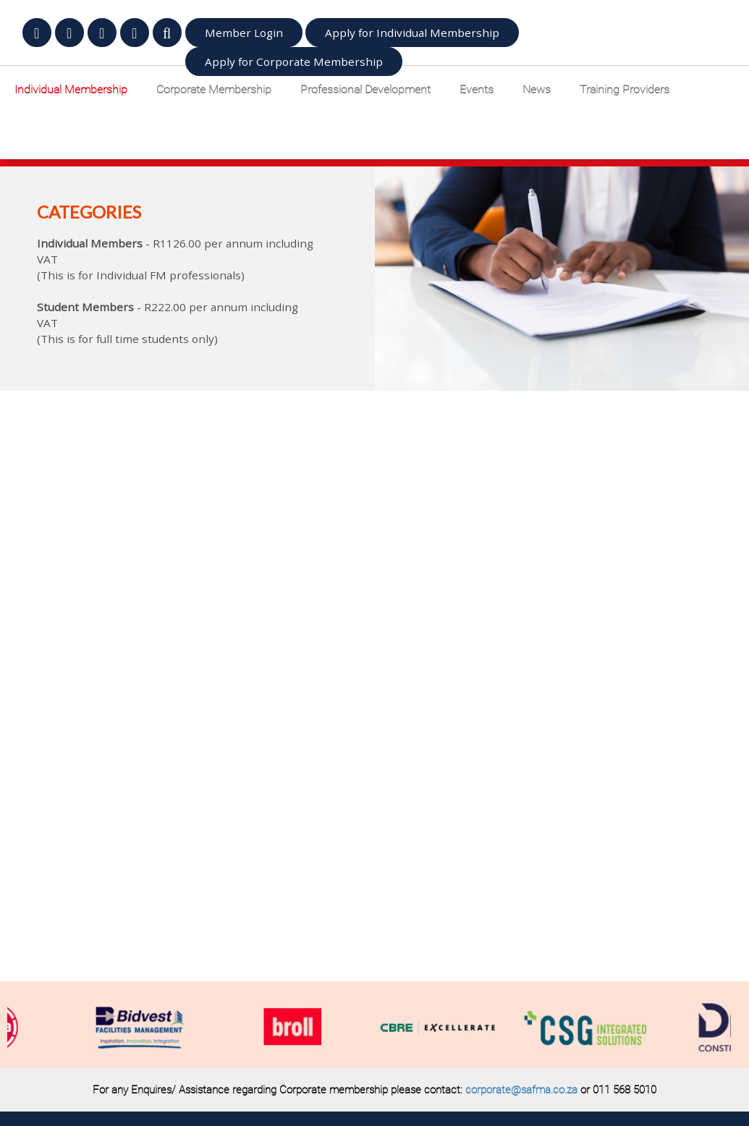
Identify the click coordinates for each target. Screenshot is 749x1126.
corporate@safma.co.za (521, 1089)
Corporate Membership (213, 89)
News (536, 89)
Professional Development (365, 89)
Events (477, 89)
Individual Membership (70, 89)
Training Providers (624, 89)
